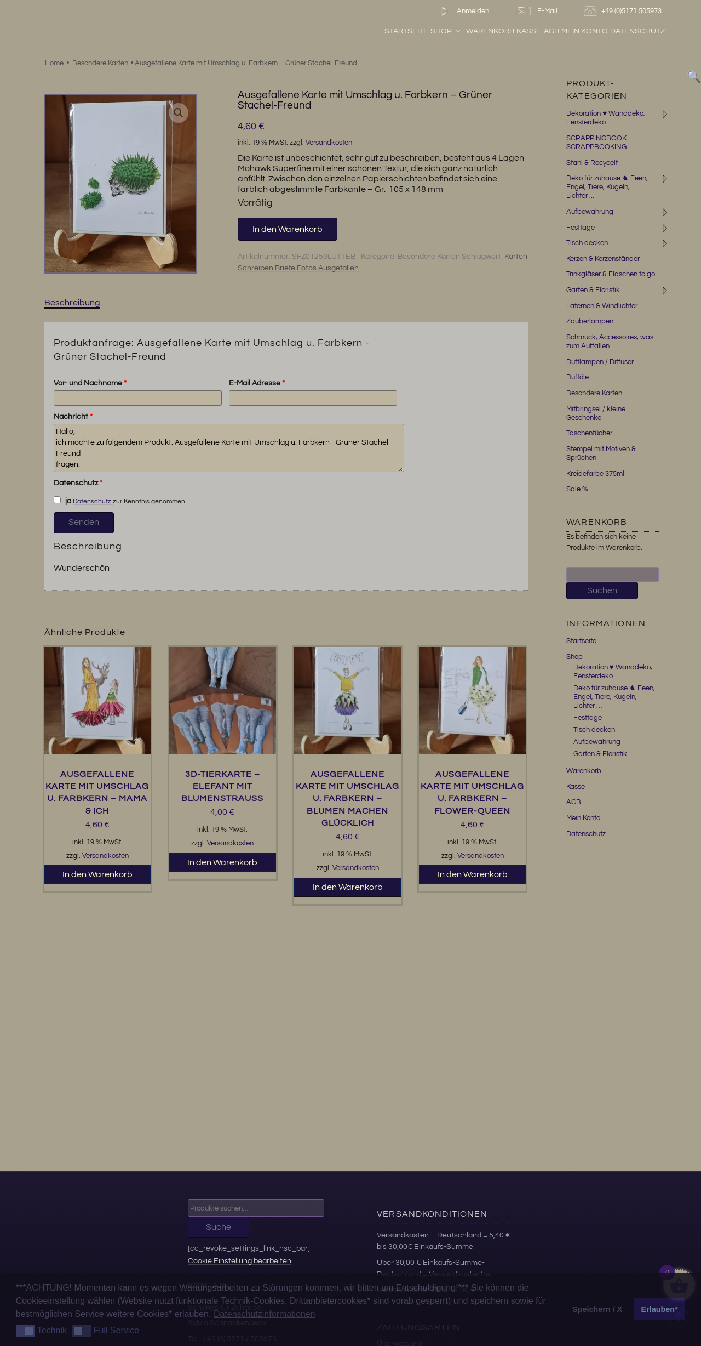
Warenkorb (517, 32)
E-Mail (536, 11)
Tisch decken (587, 243)
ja (62, 500)
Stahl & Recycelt (592, 163)
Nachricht (73, 417)
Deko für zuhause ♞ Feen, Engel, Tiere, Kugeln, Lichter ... (607, 187)
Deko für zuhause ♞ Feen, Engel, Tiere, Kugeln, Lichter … (614, 696)
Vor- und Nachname (90, 383)
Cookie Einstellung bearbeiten (239, 1261)
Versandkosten (329, 142)
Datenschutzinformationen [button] (264, 1314)
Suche (218, 1227)
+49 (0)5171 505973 (624, 11)
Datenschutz (664, 32)
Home (54, 63)
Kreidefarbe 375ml (595, 474)
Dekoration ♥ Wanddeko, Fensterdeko (612, 671)
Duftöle (577, 377)
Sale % (577, 489)
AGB (577, 32)
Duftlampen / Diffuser (600, 362)
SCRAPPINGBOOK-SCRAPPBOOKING (597, 142)
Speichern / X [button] (597, 1309)
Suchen (602, 590)
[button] (178, 113)
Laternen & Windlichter (601, 306)
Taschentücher (589, 433)
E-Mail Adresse (257, 383)
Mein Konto (611, 32)
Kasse (555, 32)
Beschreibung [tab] (72, 302)
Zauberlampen (589, 321)
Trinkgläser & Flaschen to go (610, 274)
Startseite (433, 32)
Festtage (580, 227)
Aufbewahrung (589, 211)
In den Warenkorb (287, 229)
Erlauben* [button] (659, 1309)
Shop (473, 32)
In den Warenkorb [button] (97, 874)
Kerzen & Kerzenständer (603, 259)
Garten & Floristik (593, 290)
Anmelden (462, 11)
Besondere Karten (100, 63)
